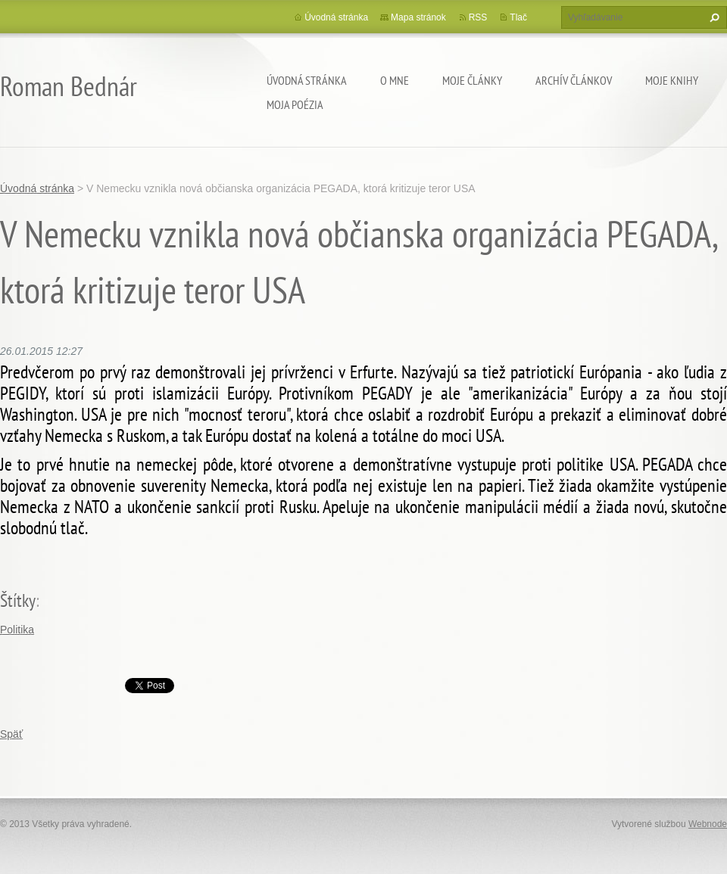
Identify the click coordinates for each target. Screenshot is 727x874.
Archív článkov (573, 80)
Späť (11, 734)
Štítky (18, 600)
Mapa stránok (418, 17)
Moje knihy (671, 80)
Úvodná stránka (307, 80)
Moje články (472, 80)
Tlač (518, 17)
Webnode (707, 824)
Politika (17, 630)
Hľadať (712, 17)
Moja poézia (295, 104)
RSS (478, 17)
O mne (394, 80)
